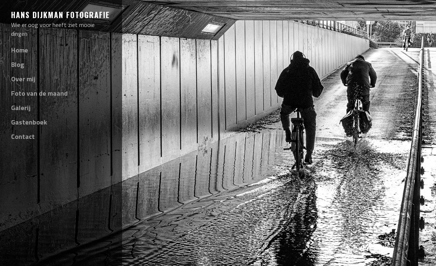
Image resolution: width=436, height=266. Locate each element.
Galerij (21, 108)
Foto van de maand (39, 93)
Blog (17, 64)
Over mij (23, 79)
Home (19, 50)
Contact (23, 136)
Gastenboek (29, 122)
